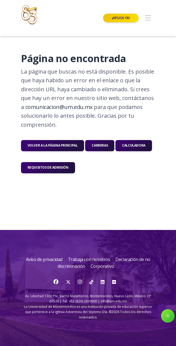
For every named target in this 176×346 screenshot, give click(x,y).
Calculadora (133, 145)
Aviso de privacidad (45, 259)
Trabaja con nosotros (89, 259)
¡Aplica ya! (121, 18)
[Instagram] (80, 282)
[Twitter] (68, 282)
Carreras (100, 145)
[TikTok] (92, 282)
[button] (168, 316)
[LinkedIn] (103, 282)
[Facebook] (56, 282)
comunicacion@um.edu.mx (59, 107)
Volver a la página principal (53, 145)
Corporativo (102, 266)
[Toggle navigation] (148, 18)
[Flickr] (114, 282)
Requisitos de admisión (48, 167)
